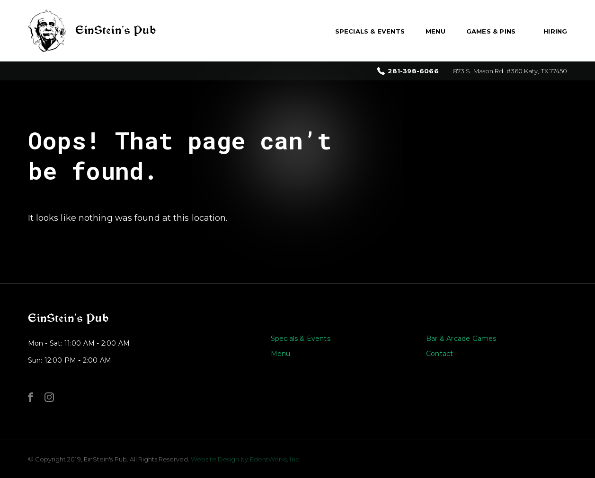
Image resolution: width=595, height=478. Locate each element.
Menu (435, 31)
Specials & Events (370, 31)
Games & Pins (490, 31)
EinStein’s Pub (68, 318)
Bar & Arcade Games (461, 338)
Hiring (555, 31)
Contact (439, 353)
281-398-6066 (413, 71)
